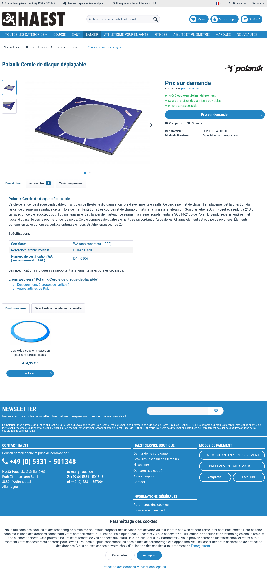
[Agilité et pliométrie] (191, 34)
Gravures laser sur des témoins (156, 459)
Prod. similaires (15, 308)
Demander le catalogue (151, 454)
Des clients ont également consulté (58, 308)
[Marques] (223, 34)
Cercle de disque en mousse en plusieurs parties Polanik (30, 353)
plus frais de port (190, 88)
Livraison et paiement (149, 510)
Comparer (173, 123)
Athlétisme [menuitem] (236, 3)
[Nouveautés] (247, 34)
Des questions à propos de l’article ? (41, 285)
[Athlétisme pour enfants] (126, 34)
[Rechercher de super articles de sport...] (123, 19)
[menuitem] (123, 19)
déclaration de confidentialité (18, 430)
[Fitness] (160, 34)
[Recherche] (155, 19)
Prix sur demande (231, 114)
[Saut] (76, 34)
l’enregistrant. (201, 546)
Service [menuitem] (257, 3)
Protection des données (118, 567)
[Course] (59, 34)
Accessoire (40, 183)
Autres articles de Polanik (33, 289)
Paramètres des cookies (151, 505)
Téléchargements (71, 183)
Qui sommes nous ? (148, 471)
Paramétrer (120, 555)
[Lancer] (92, 34)
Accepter (149, 555)
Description (13, 183)
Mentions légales (151, 567)
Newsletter (141, 465)
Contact (139, 482)
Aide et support (145, 476)
